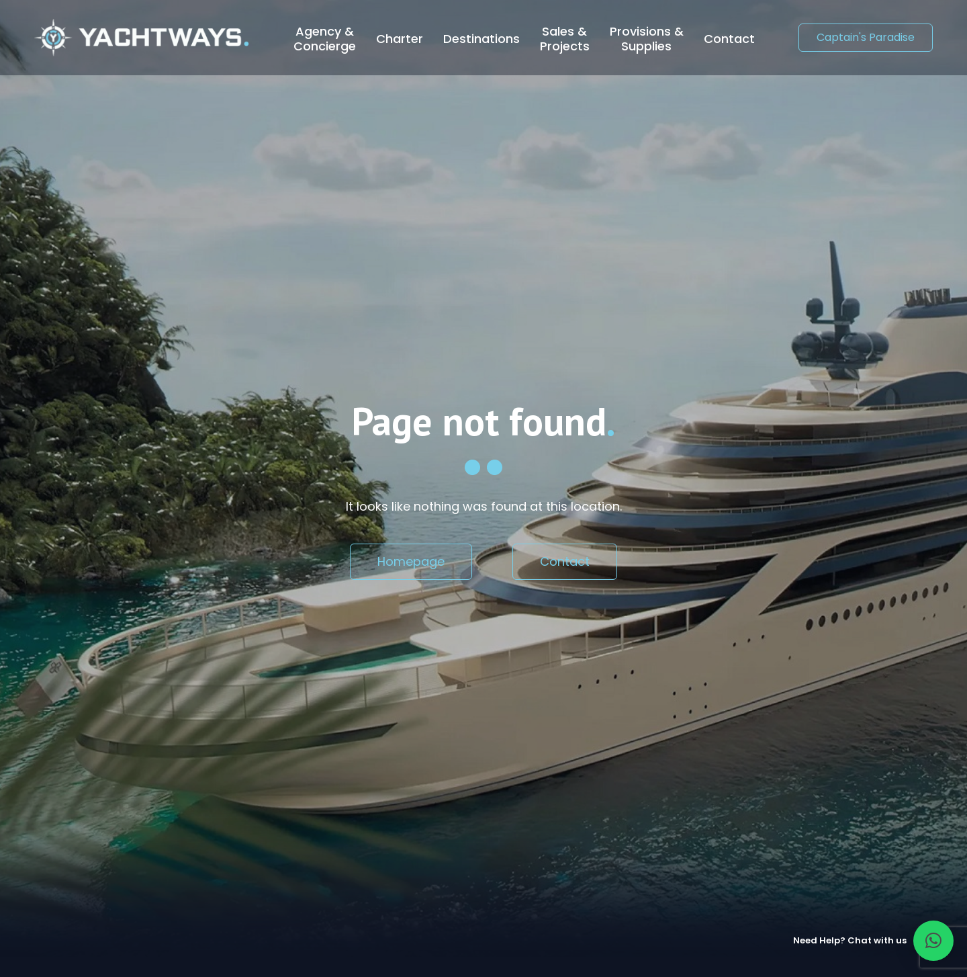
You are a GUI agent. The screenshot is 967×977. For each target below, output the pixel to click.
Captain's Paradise (866, 37)
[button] (933, 941)
